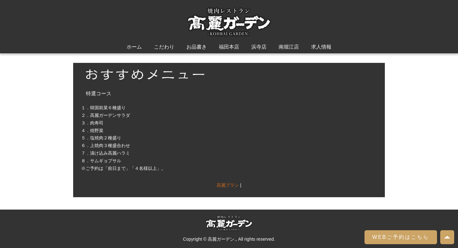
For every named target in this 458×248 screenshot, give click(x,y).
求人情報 (321, 47)
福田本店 (229, 47)
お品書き (196, 47)
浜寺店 (259, 47)
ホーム (134, 47)
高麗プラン (228, 185)
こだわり (164, 47)
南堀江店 (289, 47)
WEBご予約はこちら (400, 237)
